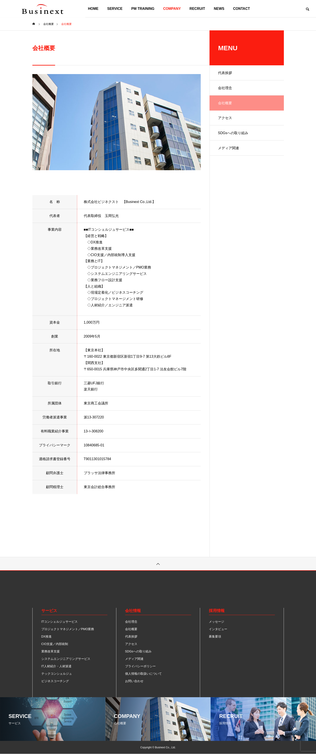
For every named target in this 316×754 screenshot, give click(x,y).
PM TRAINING (142, 8)
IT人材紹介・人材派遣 (56, 666)
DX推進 (46, 636)
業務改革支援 (50, 651)
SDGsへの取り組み (233, 134)
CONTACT (241, 8)
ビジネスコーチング (55, 681)
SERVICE (114, 8)
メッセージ (216, 621)
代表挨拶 (225, 73)
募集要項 (215, 636)
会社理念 (225, 88)
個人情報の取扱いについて (143, 673)
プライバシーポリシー (140, 666)
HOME (93, 8)
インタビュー (218, 629)
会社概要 (225, 103)
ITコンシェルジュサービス (59, 621)
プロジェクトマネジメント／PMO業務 (67, 629)
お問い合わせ (134, 681)
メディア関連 (228, 149)
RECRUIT (197, 8)
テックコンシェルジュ (56, 673)
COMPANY (172, 8)
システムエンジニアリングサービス (65, 658)
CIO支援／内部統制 (54, 644)
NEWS (219, 8)
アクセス (225, 118)
